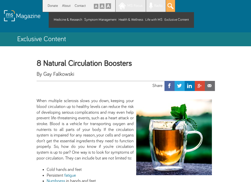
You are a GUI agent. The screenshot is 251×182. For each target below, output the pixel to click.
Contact (80, 6)
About (66, 6)
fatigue (70, 175)
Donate (53, 6)
